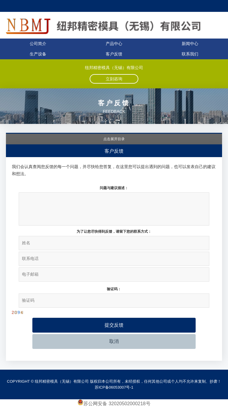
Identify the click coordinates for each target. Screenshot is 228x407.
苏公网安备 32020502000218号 (113, 403)
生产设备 (38, 54)
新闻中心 (190, 43)
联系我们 (190, 54)
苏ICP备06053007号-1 (114, 387)
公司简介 (38, 43)
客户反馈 (114, 54)
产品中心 (114, 43)
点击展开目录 (114, 139)
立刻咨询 (114, 78)
